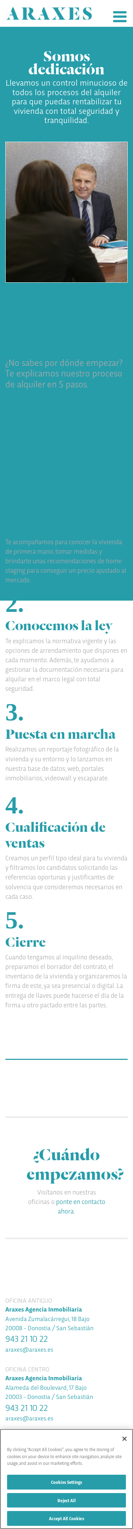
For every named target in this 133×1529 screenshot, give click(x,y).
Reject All (66, 1501)
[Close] (124, 1440)
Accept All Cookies (66, 1519)
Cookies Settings (66, 1483)
